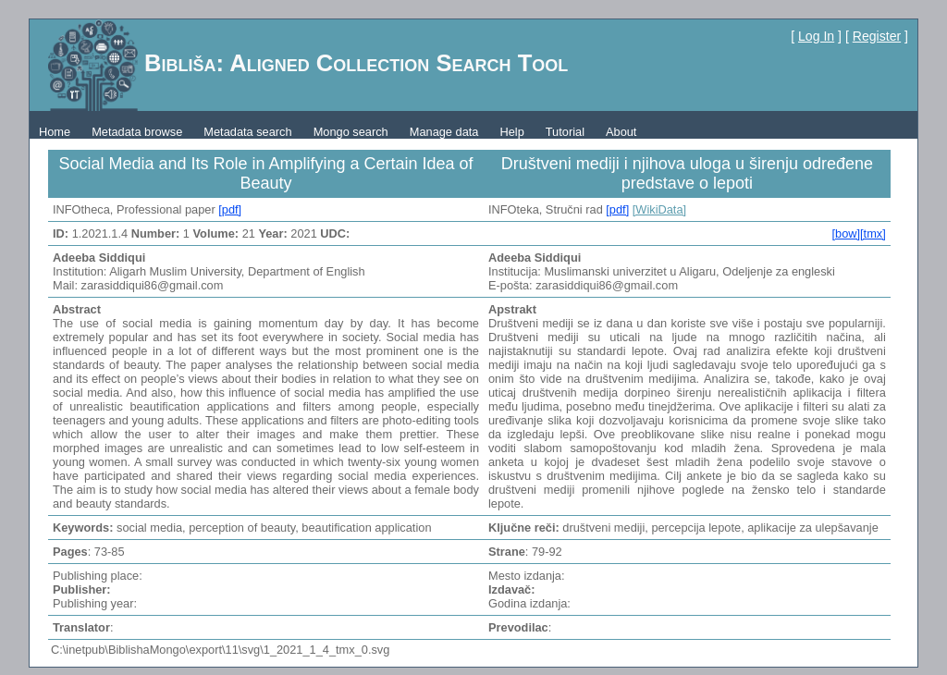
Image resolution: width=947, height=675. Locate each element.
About (621, 132)
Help (511, 132)
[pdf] (229, 209)
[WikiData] (659, 209)
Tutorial (565, 132)
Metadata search (247, 132)
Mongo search (351, 132)
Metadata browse (137, 132)
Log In (816, 36)
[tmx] (873, 233)
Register (877, 36)
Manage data (444, 132)
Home (54, 132)
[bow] (845, 233)
